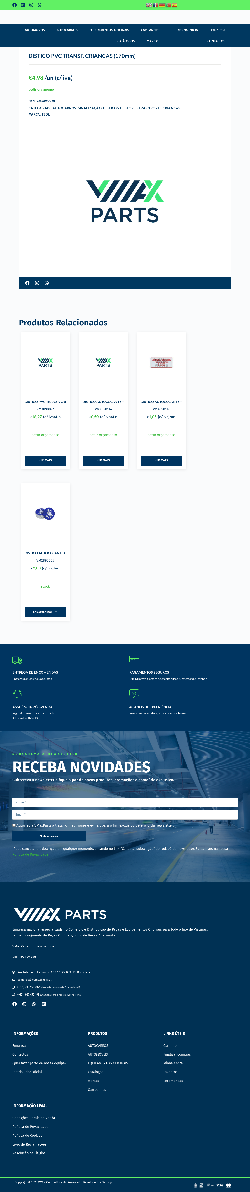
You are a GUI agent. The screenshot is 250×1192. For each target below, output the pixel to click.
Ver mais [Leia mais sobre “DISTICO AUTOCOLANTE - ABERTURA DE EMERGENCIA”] (103, 460)
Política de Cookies (27, 1136)
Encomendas (173, 1081)
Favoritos (170, 1072)
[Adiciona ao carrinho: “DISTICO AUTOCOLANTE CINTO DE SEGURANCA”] (45, 612)
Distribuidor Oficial (27, 1072)
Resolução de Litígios (29, 1153)
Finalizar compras (177, 1054)
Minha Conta (173, 1063)
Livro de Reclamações (29, 1144)
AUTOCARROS (67, 30)
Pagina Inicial (188, 30)
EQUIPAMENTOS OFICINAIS (109, 30)
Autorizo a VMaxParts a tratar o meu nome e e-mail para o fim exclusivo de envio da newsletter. (95, 825)
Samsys (107, 1182)
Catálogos (126, 41)
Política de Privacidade (30, 854)
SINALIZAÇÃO (90, 108)
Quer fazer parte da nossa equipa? (39, 1063)
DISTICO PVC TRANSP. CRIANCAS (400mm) (58, 402)
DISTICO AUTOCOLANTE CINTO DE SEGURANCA (63, 553)
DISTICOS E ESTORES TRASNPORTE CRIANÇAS (141, 108)
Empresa (218, 30)
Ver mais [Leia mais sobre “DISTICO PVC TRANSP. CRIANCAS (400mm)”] (45, 460)
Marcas (153, 41)
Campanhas (150, 30)
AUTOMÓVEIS (35, 30)
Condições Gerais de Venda (33, 1118)
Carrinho (170, 1046)
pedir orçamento (41, 89)
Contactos (216, 41)
